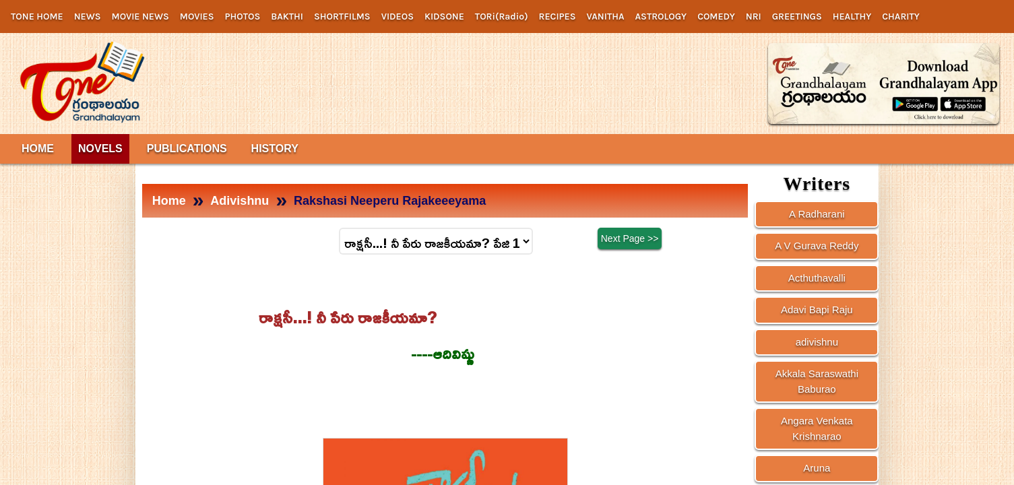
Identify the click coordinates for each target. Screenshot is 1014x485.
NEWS (87, 16)
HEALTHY (852, 16)
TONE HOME (37, 16)
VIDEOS (397, 16)
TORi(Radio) (501, 16)
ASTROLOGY (661, 16)
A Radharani (817, 214)
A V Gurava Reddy (816, 245)
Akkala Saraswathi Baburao (816, 381)
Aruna (816, 468)
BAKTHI (287, 16)
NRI (753, 16)
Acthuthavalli (817, 278)
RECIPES (557, 16)
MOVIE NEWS (140, 16)
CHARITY (901, 16)
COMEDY (716, 16)
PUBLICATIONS (187, 148)
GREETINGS (797, 16)
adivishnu (817, 342)
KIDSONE (444, 16)
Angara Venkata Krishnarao (817, 428)
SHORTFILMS (342, 16)
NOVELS (100, 148)
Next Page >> (630, 239)
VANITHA (606, 16)
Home (169, 200)
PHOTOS (243, 16)
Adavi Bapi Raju (817, 309)
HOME (38, 148)
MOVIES (197, 16)
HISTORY (274, 148)
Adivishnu (239, 200)
